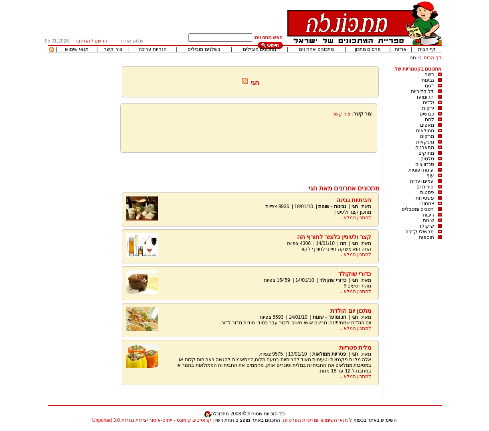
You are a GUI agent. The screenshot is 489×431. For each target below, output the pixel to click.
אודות (400, 49)
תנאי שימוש (77, 49)
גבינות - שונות (332, 206)
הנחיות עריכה (153, 49)
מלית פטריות (355, 347)
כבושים (427, 114)
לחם (429, 119)
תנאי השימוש (334, 420)
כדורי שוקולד (354, 273)
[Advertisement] (250, 167)
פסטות (427, 192)
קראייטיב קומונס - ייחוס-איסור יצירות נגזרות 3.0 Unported (152, 420)
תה (343, 243)
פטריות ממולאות (329, 354)
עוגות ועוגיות (421, 170)
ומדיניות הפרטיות (300, 420)
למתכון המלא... (355, 218)
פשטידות (425, 198)
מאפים (427, 125)
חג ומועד (425, 97)
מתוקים (426, 153)
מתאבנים (424, 147)
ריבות (428, 215)
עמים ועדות (422, 181)
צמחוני (427, 203)
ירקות (428, 108)
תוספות (426, 237)
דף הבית (427, 49)
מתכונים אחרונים (316, 49)
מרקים (427, 136)
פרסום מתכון (368, 49)
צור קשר (113, 49)
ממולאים (425, 131)
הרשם (101, 41)
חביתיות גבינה (353, 199)
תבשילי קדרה (419, 232)
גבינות (428, 80)
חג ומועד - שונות (329, 317)
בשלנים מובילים (204, 49)
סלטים (427, 159)
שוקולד (426, 226)
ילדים (428, 102)
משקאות (425, 142)
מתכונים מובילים (259, 49)
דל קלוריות (422, 91)
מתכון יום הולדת (350, 310)
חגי (413, 58)
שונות (428, 220)
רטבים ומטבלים (418, 209)
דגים (429, 86)
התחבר (82, 41)
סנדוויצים (424, 164)
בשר (429, 74)
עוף (430, 175)
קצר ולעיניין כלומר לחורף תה (334, 236)
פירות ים (425, 187)
